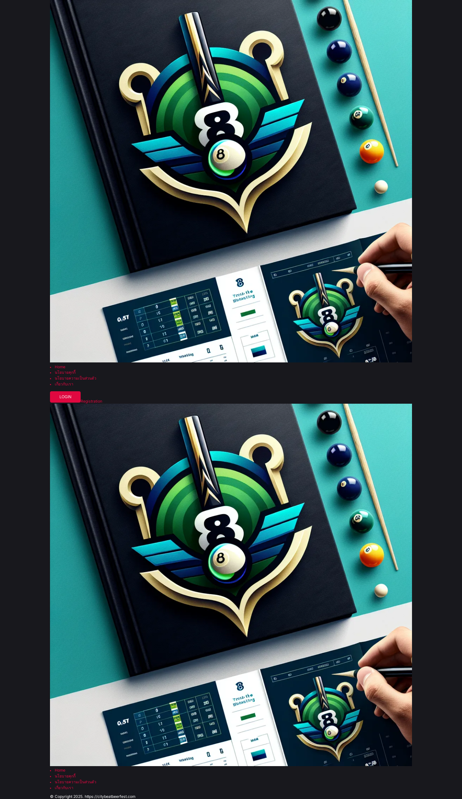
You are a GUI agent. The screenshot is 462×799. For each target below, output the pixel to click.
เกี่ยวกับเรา (64, 385)
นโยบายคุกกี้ (65, 373)
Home (60, 367)
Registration (91, 402)
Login (65, 397)
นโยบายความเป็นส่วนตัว (75, 379)
